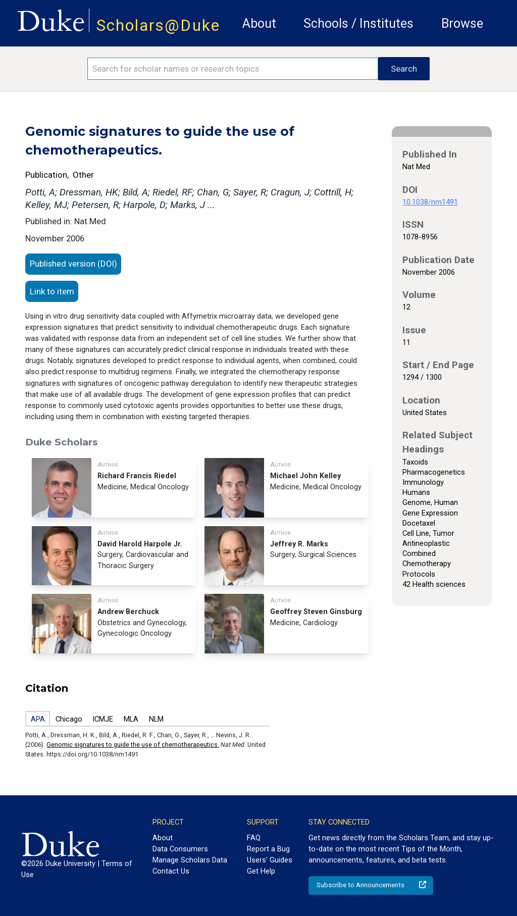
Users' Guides (269, 859)
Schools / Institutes (358, 23)
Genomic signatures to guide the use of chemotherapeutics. (132, 744)
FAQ (254, 837)
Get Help (261, 871)
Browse (462, 23)
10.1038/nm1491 (430, 202)
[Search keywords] (232, 69)
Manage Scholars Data (189, 859)
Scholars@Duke (158, 25)
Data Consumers (180, 848)
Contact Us (170, 871)
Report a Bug (268, 848)
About (259, 23)
